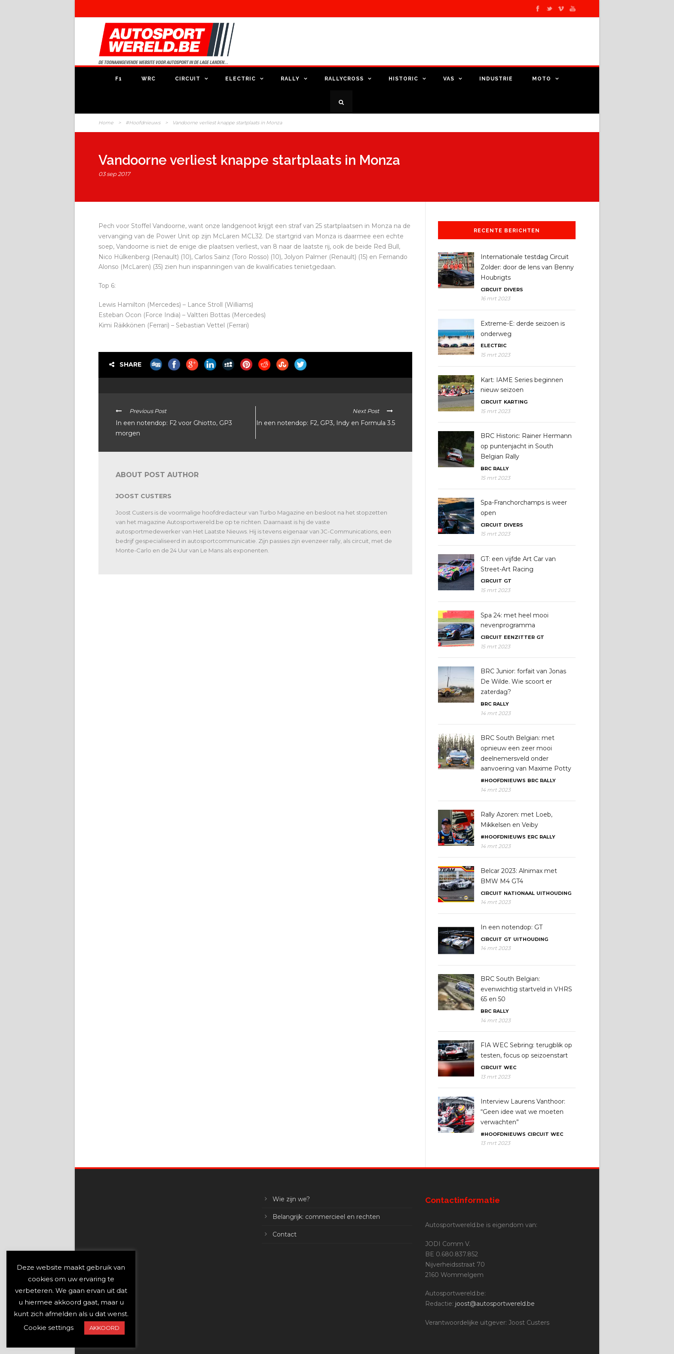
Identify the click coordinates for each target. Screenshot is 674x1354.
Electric (240, 79)
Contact (285, 1234)
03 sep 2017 (114, 173)
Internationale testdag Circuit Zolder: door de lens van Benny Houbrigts (527, 267)
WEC (510, 1067)
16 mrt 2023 (495, 298)
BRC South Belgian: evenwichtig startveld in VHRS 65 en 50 (526, 989)
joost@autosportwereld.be (495, 1304)
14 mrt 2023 (496, 713)
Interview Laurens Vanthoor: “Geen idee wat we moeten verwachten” (523, 1112)
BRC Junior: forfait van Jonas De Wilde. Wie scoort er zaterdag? (523, 681)
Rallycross (344, 79)
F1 (118, 79)
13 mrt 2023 (495, 1076)
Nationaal (519, 893)
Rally (290, 79)
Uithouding (553, 893)
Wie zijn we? (291, 1199)
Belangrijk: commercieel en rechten (326, 1217)
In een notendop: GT (511, 927)
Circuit (187, 79)
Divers (513, 290)
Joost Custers (144, 496)
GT (508, 581)
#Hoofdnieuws (143, 123)
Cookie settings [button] (49, 1327)
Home (105, 123)
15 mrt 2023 (495, 355)
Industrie (496, 79)
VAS (448, 79)
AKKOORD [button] (104, 1327)
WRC (148, 79)
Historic (403, 79)
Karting (515, 402)
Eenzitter (519, 637)
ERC (532, 837)
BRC (486, 469)
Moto (541, 79)
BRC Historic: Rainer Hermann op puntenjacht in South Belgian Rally (526, 446)
